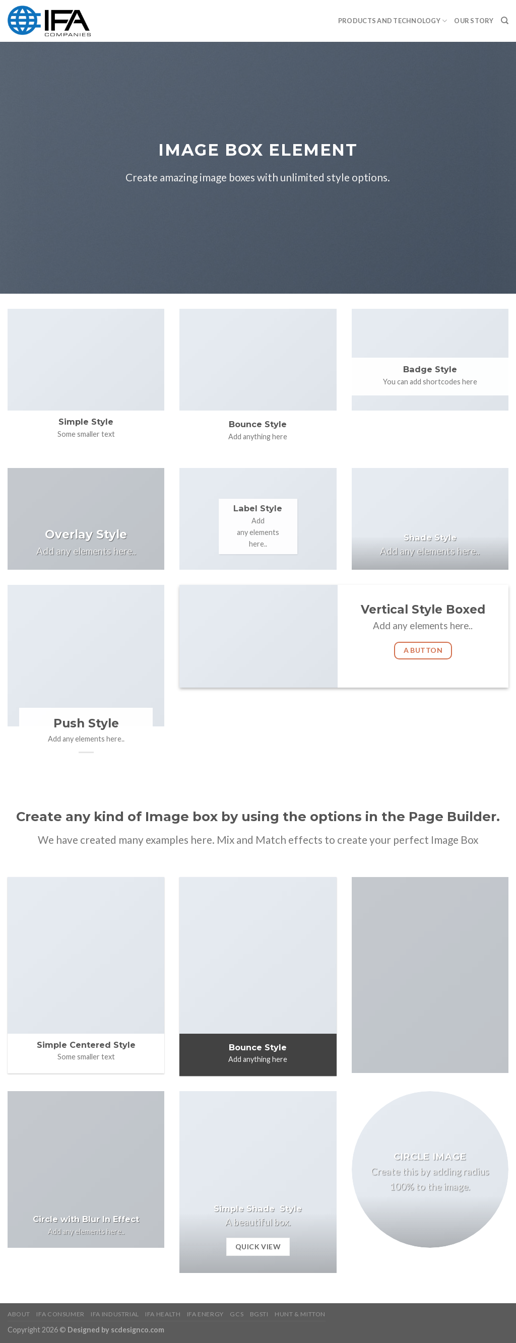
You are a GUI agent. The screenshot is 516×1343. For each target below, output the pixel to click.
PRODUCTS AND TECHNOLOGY (392, 21)
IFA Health (162, 1314)
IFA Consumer (60, 1314)
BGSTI (259, 1314)
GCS (236, 1314)
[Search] (504, 20)
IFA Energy (205, 1314)
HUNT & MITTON (300, 1314)
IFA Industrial (115, 1314)
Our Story (473, 21)
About (19, 1314)
